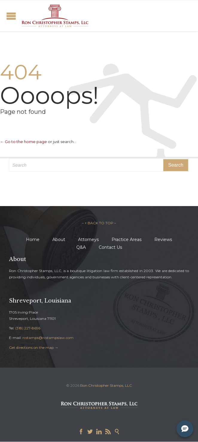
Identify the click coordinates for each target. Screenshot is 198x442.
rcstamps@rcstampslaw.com (48, 337)
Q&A (81, 247)
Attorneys (88, 239)
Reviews (163, 239)
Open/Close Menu (11, 16)
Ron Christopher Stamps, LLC (106, 385)
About (58, 239)
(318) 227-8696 (27, 328)
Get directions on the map (31, 347)
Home (32, 239)
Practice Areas (126, 239)
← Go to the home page (23, 141)
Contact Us (110, 247)
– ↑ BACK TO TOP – (99, 223)
